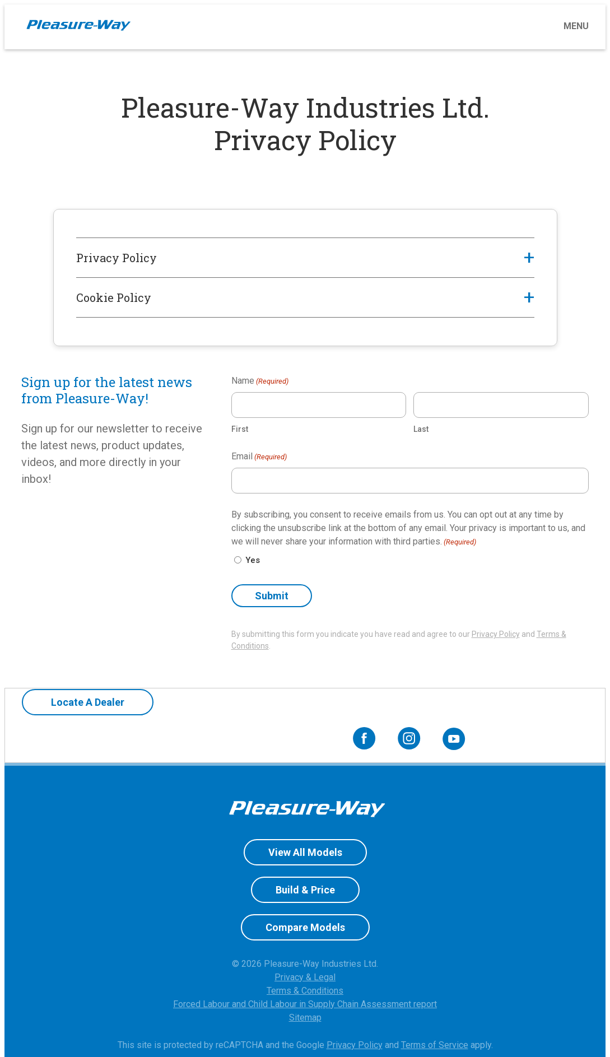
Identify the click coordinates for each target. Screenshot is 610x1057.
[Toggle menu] (365, 26)
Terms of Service (434, 1017)
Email (259, 457)
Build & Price (305, 862)
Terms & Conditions (305, 963)
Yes (252, 560)
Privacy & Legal (305, 949)
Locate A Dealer (78, 712)
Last (421, 429)
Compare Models (305, 900)
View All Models (305, 825)
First (239, 429)
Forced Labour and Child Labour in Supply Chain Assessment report (305, 976)
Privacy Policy (496, 634)
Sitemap (305, 990)
